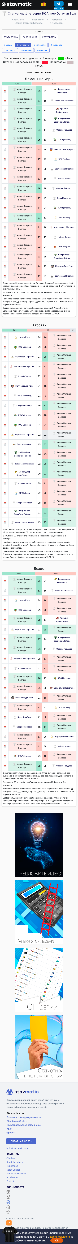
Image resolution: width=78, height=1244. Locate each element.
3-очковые (42, 50)
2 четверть (40, 45)
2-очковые (26, 50)
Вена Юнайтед (62, 198)
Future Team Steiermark (62, 100)
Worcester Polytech (16, 1173)
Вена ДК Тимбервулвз (62, 149)
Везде (48, 72)
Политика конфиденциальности (23, 1117)
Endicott (10, 1181)
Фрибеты (11, 1132)
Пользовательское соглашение (23, 1124)
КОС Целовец (62, 139)
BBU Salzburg (62, 159)
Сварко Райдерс (62, 130)
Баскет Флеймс (22, 444)
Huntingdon (12, 1166)
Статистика (11, 37)
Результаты (49, 37)
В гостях (39, 72)
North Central (13, 1169)
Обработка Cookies (16, 1121)
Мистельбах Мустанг (62, 227)
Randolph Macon (14, 1162)
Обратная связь (21, 1141)
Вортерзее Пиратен (62, 169)
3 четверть (56, 45)
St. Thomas (12, 1177)
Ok (56, 1240)
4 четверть (10, 50)
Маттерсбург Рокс (62, 266)
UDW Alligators (62, 246)
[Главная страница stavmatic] (17, 3)
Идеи (9, 1128)
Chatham (11, 1158)
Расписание (30, 37)
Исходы (8, 45)
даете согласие (60, 1236)
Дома (29, 72)
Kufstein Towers (62, 178)
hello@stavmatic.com (17, 1148)
